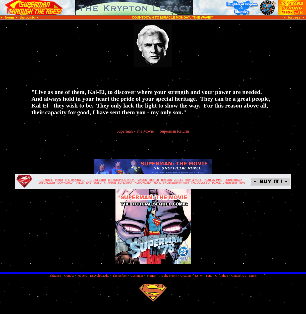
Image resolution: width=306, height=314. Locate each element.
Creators (186, 275)
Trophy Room (168, 275)
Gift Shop (221, 275)
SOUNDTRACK (233, 180)
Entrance (55, 275)
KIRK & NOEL (194, 180)
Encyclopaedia (99, 275)
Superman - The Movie (135, 131)
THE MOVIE (46, 180)
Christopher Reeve (234, 182)
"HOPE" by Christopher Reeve (171, 182)
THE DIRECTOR (96, 180)
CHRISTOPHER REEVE (121, 180)
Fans (209, 275)
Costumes (137, 275)
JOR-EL (178, 180)
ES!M (199, 275)
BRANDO (166, 180)
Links (253, 275)
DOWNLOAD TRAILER (70, 182)
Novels (82, 275)
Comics (69, 275)
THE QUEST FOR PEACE (206, 182)
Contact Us (238, 275)
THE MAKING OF (75, 180)
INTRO (59, 180)
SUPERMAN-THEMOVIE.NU (134, 182)
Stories (151, 275)
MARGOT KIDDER (148, 180)
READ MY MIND (213, 180)
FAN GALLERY (46, 182)
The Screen (119, 275)
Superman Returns (175, 131)
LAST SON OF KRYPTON (101, 182)
